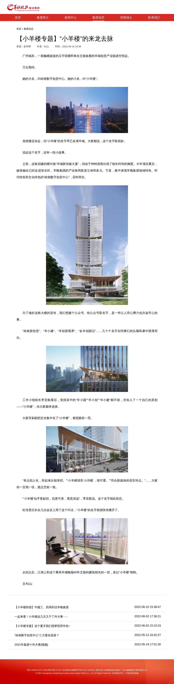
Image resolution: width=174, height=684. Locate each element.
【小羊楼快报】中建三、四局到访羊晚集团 (42, 607)
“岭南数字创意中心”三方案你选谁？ (37, 635)
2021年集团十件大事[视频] (31, 644)
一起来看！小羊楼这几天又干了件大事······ (41, 616)
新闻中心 (71, 17)
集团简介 (43, 17)
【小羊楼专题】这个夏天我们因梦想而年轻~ (42, 626)
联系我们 (154, 17)
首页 (18, 17)
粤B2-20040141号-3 (35, 670)
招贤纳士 (126, 17)
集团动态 (98, 17)
